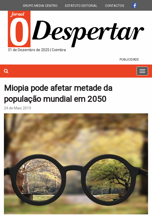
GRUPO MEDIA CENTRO (40, 6)
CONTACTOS (114, 6)
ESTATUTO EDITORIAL (81, 6)
